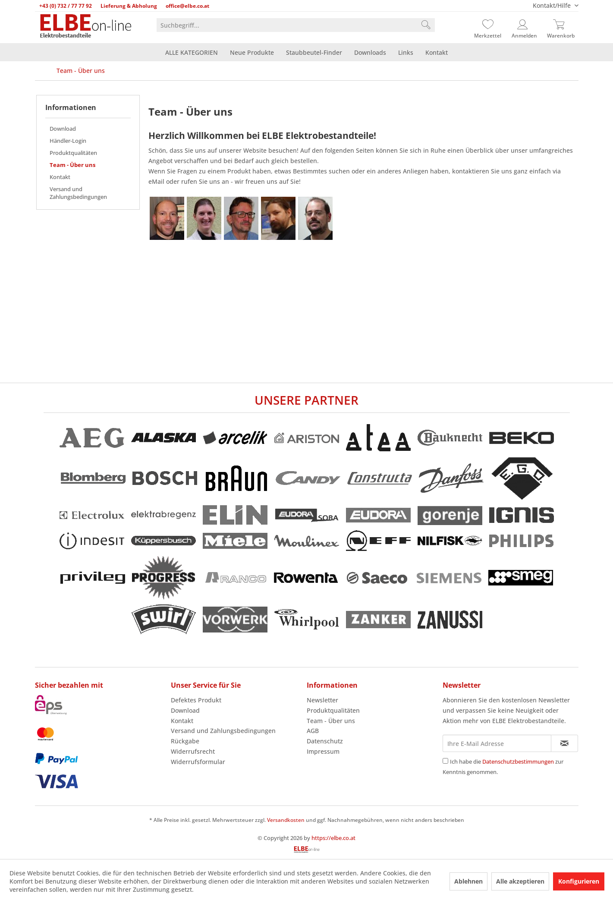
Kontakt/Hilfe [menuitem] (552, 5)
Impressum (323, 751)
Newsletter (322, 700)
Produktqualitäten (73, 153)
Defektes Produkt (196, 700)
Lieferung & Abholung (129, 5)
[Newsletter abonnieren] (564, 743)
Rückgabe (185, 741)
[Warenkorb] (561, 25)
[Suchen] (426, 25)
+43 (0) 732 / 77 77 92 (65, 5)
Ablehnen (468, 881)
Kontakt (60, 177)
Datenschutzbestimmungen (518, 761)
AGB (313, 731)
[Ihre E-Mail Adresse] (497, 743)
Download (63, 128)
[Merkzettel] (488, 25)
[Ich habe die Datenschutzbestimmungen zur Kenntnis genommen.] (445, 761)
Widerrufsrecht (193, 751)
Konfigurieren (578, 881)
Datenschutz (325, 741)
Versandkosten (286, 820)
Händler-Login (68, 141)
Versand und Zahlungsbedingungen (78, 193)
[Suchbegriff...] (296, 25)
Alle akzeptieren (520, 881)
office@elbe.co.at (187, 5)
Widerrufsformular (198, 762)
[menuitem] (296, 25)
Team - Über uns (72, 165)
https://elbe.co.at (333, 838)
